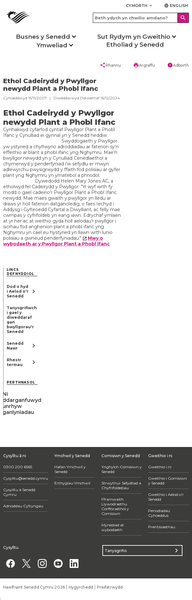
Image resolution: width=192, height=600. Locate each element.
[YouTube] (58, 563)
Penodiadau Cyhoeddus (159, 513)
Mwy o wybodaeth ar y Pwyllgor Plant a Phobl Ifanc (56, 241)
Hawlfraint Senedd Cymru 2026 (34, 587)
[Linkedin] (74, 563)
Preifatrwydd (110, 587)
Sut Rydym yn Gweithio (133, 36)
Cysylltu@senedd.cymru (25, 478)
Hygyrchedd (81, 587)
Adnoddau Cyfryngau (23, 505)
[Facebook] (10, 563)
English (176, 5)
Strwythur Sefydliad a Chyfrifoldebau (121, 485)
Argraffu (144, 65)
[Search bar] (141, 18)
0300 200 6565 (17, 466)
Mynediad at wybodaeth (112, 527)
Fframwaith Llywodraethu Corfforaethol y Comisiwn (115, 506)
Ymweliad (52, 45)
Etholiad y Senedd (135, 44)
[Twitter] (26, 563)
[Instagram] (42, 563)
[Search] (183, 18)
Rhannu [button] (110, 65)
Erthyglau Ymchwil (72, 483)
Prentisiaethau (161, 526)
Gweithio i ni (159, 466)
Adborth (178, 65)
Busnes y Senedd (43, 36)
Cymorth (139, 5)
